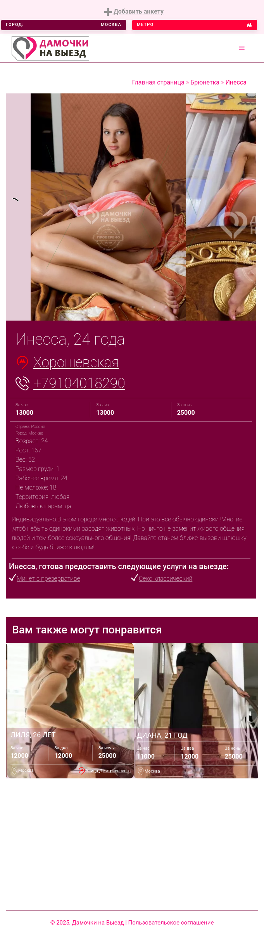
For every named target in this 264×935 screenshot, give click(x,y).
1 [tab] (96, 307)
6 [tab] (154, 307)
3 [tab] (119, 307)
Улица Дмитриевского (108, 770)
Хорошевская (76, 362)
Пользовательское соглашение (171, 922)
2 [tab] (108, 307)
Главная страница (158, 82)
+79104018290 (79, 383)
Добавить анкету (134, 12)
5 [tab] (143, 307)
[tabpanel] (18, 207)
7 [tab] (166, 307)
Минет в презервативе (48, 578)
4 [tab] (131, 307)
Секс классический (165, 578)
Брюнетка (204, 82)
